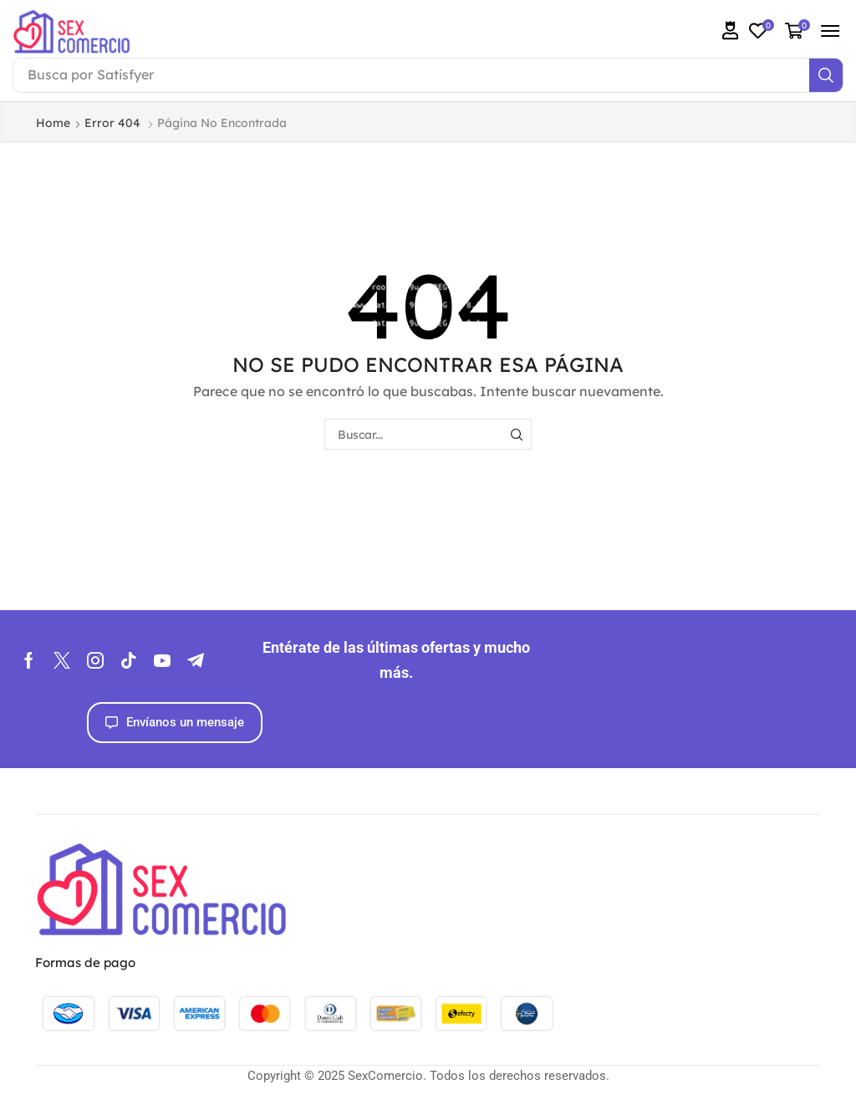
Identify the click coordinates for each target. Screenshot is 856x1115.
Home (53, 122)
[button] (730, 30)
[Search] (826, 75)
